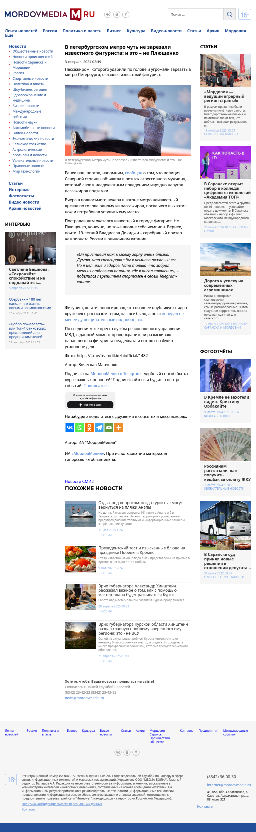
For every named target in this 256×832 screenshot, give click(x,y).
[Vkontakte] (70, 427)
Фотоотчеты (21, 196)
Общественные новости (32, 51)
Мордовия (235, 31)
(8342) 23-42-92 (103, 692)
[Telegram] (99, 427)
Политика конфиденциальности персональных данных (62, 804)
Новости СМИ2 (79, 481)
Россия (50, 31)
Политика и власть (82, 31)
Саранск (156, 734)
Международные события (235, 732)
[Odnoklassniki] (89, 427)
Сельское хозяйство (29, 144)
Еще (9, 35)
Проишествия (160, 738)
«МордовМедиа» (88, 453)
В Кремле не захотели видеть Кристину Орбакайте (226, 401)
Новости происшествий (32, 56)
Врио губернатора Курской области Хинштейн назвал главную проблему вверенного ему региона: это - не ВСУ (143, 628)
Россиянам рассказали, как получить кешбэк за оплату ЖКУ (227, 472)
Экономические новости (33, 138)
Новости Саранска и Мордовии (226, 326)
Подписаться (96, 385)
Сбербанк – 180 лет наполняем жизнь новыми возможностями (30, 303)
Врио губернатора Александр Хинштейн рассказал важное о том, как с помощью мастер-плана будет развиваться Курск (137, 590)
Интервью (19, 189)
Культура (136, 31)
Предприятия (208, 730)
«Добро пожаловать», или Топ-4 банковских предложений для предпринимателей (27, 330)
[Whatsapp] (79, 427)
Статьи (194, 31)
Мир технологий (26, 171)
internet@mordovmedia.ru (229, 785)
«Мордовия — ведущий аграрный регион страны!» (224, 96)
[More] (118, 427)
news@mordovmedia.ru (84, 697)
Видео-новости (166, 31)
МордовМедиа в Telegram (115, 373)
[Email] (108, 427)
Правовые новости (28, 165)
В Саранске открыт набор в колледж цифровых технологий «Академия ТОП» (227, 190)
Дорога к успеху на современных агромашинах (224, 285)
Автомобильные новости (33, 127)
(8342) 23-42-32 (78, 692)
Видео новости (24, 202)
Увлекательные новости (32, 160)
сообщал (133, 173)
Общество (157, 742)
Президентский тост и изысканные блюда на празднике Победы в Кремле (141, 550)
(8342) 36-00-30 (221, 776)
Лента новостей (21, 31)
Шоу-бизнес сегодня (29, 89)
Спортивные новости (30, 78)
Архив (213, 31)
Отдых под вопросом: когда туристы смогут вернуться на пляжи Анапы (140, 505)
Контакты (187, 730)
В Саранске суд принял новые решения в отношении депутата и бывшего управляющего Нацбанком (226, 568)
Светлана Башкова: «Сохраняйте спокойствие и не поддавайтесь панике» (29, 278)
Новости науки (25, 122)
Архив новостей (25, 208)
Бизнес (114, 31)
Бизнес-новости (25, 105)
